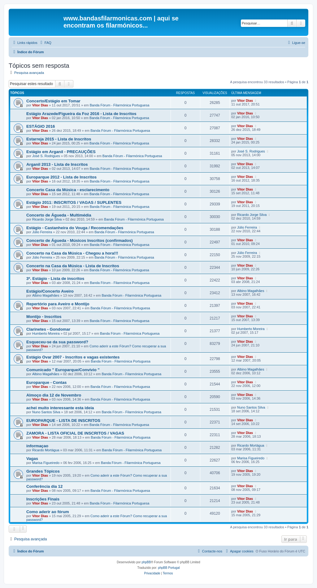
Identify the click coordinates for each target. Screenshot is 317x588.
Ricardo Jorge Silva (47, 219)
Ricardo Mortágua (45, 450)
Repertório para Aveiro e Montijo (57, 304)
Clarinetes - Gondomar (48, 329)
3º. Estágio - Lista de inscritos (55, 278)
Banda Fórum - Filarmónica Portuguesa (120, 105)
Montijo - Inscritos (44, 316)
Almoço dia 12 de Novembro (53, 395)
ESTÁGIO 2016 (40, 126)
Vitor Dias (40, 105)
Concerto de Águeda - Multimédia (58, 215)
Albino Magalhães (45, 295)
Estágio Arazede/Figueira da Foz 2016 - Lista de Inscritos (81, 113)
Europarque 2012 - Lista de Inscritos (61, 177)
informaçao (37, 446)
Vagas (32, 458)
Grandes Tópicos (43, 471)
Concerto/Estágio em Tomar (53, 101)
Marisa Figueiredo (45, 463)
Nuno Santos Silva (46, 412)
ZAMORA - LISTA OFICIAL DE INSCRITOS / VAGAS (75, 433)
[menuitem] (45, 42)
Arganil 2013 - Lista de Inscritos (57, 164)
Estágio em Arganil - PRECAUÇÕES (61, 151)
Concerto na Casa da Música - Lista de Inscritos (72, 266)
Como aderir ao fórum (47, 511)
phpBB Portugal (169, 567)
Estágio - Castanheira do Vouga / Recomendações (74, 227)
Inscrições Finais (42, 499)
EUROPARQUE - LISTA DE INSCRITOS (63, 420)
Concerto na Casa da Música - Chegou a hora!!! (72, 253)
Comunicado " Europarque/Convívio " (63, 369)
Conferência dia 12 (44, 486)
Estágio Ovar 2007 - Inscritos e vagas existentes (72, 357)
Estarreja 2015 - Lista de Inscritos (58, 139)
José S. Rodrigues (46, 156)
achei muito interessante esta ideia (60, 408)
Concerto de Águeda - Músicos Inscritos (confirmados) (79, 240)
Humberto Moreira (46, 333)
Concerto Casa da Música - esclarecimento (67, 189)
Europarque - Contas (46, 382)
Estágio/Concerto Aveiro (50, 291)
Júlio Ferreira (42, 232)
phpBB (146, 562)
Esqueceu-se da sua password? (57, 342)
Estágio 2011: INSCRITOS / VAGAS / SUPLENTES (73, 202)
